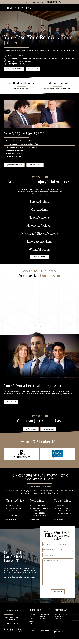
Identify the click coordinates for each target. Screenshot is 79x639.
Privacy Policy (15, 631)
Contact (43, 618)
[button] (73, 7)
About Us (32, 614)
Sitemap (23, 631)
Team (31, 616)
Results (43, 616)
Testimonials (45, 614)
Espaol (32, 623)
